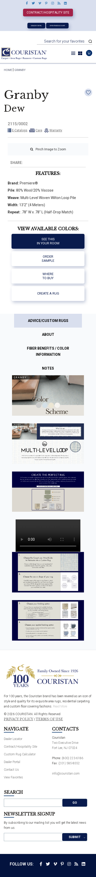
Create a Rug (48, 293)
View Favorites (13, 777)
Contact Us (11, 769)
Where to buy (48, 276)
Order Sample (48, 259)
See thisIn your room (48, 241)
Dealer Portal (36, 25)
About (48, 334)
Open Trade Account (57, 25)
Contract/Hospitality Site (48, 12)
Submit (75, 837)
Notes (48, 368)
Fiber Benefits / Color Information (48, 351)
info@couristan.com (66, 773)
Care (39, 130)
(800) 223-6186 (72, 758)
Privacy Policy (18, 719)
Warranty (55, 130)
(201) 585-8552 (69, 763)
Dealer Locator (13, 739)
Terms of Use (49, 719)
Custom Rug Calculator (20, 754)
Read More (60, 706)
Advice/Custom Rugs (48, 321)
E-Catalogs (19, 130)
